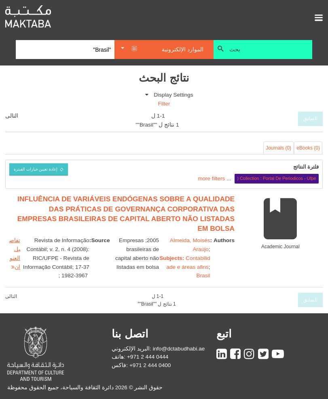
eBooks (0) (308, 148)
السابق (310, 118)
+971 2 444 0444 (147, 357)
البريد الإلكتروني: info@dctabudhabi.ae (158, 349)
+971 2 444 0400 (150, 365)
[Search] (65, 49)
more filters (211, 178)
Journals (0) (278, 148)
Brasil (203, 275)
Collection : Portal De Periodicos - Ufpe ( (276, 178)
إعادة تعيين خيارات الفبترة (36, 169)
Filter (164, 104)
